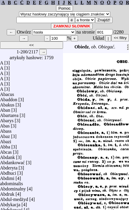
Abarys (6, 119)
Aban (5, 108)
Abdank (7, 155)
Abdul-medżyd (14, 197)
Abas (5, 124)
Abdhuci (8, 171)
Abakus (7, 103)
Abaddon (8, 98)
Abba (5, 145)
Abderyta (9, 166)
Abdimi (7, 176)
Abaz (5, 134)
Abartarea (9, 113)
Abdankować (12, 161)
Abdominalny (13, 187)
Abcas (6, 150)
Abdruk (7, 192)
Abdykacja (10, 203)
